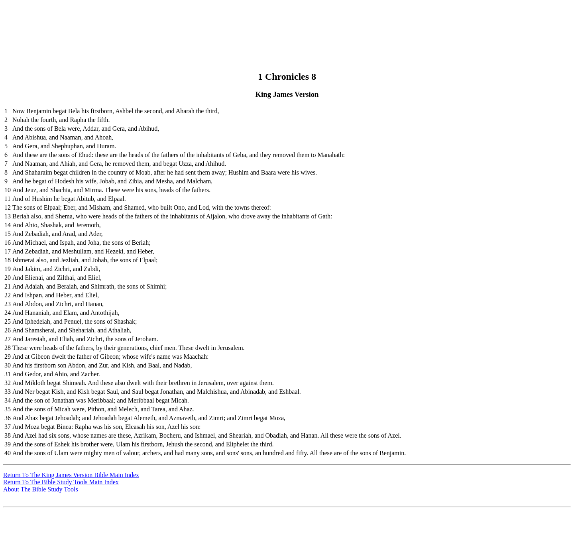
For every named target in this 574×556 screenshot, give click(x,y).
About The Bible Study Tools (40, 489)
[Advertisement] (286, 21)
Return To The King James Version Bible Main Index (71, 475)
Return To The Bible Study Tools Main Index (61, 482)
